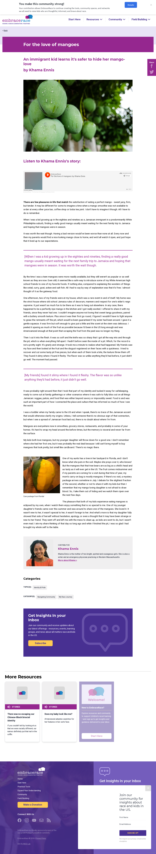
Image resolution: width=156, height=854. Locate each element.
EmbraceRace (27, 192)
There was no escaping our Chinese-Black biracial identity (20, 717)
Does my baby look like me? (58, 714)
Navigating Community (46, 597)
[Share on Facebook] (151, 66)
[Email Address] (132, 824)
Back (6, 31)
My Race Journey (65, 597)
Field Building (23, 798)
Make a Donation (32, 804)
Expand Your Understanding (29, 790)
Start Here (74, 19)
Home (20, 779)
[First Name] (132, 817)
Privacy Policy (41, 838)
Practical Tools (24, 786)
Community (22, 794)
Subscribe (40, 643)
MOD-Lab (26, 844)
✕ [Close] (148, 788)
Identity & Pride (40, 587)
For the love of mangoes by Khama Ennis (43, 192)
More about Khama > (67, 560)
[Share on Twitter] (151, 72)
